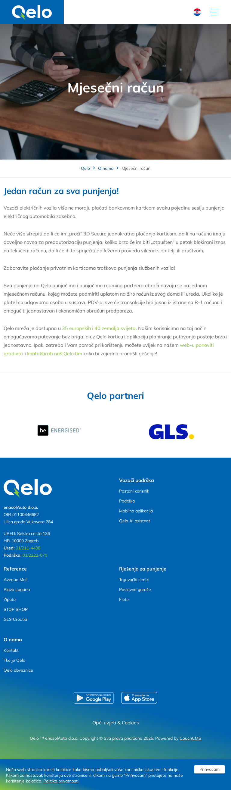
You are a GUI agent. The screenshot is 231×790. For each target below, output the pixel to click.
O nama (105, 168)
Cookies (130, 723)
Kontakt (11, 650)
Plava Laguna (17, 589)
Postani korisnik (134, 491)
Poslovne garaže (135, 589)
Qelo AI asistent (134, 521)
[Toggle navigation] (214, 12)
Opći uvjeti (104, 723)
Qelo (85, 168)
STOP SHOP (16, 609)
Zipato (10, 599)
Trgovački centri (134, 579)
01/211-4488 (28, 548)
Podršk (125, 501)
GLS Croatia (15, 619)
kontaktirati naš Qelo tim (55, 353)
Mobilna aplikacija (136, 511)
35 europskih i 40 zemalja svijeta (99, 328)
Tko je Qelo (14, 660)
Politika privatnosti (61, 781)
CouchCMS (190, 738)
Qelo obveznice (18, 670)
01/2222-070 (35, 555)
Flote (124, 599)
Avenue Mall (15, 579)
